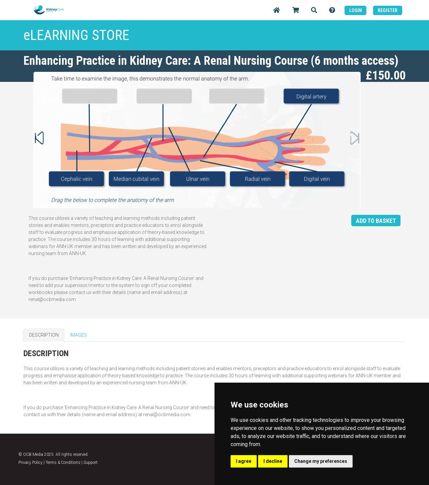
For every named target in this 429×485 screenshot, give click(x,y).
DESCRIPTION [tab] (44, 335)
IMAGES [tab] (78, 335)
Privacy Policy (30, 462)
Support (90, 462)
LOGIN (355, 10)
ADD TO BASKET (376, 220)
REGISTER (387, 10)
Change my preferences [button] (320, 461)
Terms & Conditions (63, 462)
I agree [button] (243, 461)
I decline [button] (272, 461)
